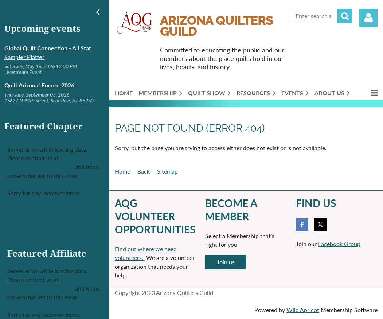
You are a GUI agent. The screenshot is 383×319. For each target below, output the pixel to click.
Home (122, 171)
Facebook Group (339, 243)
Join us (226, 261)
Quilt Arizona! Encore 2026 (39, 85)
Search (344, 16)
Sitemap (167, 171)
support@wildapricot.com (40, 166)
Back (143, 171)
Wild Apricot (302, 309)
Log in (368, 18)
